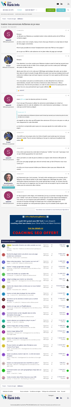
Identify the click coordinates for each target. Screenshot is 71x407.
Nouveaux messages (7, 14)
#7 (68, 192)
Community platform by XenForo (25, 405)
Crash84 (9, 339)
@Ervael (23, 99)
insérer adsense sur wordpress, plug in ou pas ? (21, 320)
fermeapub (9, 316)
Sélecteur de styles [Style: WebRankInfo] (8, 391)
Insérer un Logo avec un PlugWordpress (19, 306)
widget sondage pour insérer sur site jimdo (20, 279)
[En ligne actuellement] (8, 181)
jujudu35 (9, 289)
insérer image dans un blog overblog (18, 326)
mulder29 (9, 327)
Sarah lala (9, 257)
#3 (68, 95)
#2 (68, 56)
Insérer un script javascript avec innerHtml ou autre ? (23, 363)
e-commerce (24, 257)
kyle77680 (9, 364)
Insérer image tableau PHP (15, 331)
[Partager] (66, 30)
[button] (36, 10)
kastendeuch (10, 333)
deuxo (8, 373)
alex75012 (9, 302)
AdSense (21, 322)
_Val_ (8, 295)
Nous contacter (24, 391)
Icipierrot (63, 300)
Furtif (64, 280)
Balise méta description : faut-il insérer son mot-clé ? (23, 261)
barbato (9, 281)
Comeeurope (10, 308)
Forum (19, 10)
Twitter (20, 373)
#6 (68, 173)
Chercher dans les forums (23, 14)
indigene (63, 287)
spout (63, 275)
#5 (68, 148)
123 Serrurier (10, 275)
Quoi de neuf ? (30, 10)
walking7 (9, 322)
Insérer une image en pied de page (17, 338)
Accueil (63, 391)
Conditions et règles (35, 391)
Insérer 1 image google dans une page (18, 267)
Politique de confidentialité (49, 391)
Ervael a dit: (21, 112)
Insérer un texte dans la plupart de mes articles (21, 293)
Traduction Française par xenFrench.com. (50, 405)
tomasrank (9, 268)
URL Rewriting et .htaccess (28, 378)
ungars (8, 263)
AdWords (24, 289)
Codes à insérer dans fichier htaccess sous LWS (21, 377)
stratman (9, 248)
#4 (68, 132)
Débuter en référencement (26, 263)
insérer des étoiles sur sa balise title (18, 274)
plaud (8, 357)
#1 (68, 30)
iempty (8, 348)
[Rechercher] (68, 10)
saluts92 (4, 27)
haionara (9, 378)
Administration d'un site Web (26, 295)
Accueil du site (8, 10)
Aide (58, 391)
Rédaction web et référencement (29, 302)
